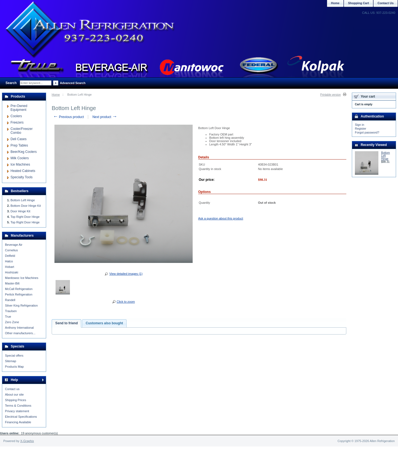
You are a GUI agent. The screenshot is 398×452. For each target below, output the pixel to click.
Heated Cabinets (23, 171)
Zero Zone (12, 322)
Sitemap (10, 361)
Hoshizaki (11, 272)
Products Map (14, 366)
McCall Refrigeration (19, 289)
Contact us (12, 389)
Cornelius (11, 250)
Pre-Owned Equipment (19, 108)
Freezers (17, 122)
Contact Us (386, 3)
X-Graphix (27, 441)
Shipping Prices (15, 400)
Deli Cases (19, 139)
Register (360, 128)
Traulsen (11, 311)
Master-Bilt (12, 283)
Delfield (10, 255)
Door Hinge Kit (20, 211)
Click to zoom (126, 301)
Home (56, 94)
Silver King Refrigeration (21, 305)
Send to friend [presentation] (66, 323)
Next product (104, 117)
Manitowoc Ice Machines (21, 277)
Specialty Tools (22, 177)
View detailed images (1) (125, 273)
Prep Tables (19, 145)
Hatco (9, 261)
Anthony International (19, 327)
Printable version (330, 94)
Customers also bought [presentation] (104, 323)
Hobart (9, 266)
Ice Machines (20, 164)
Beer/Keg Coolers (24, 152)
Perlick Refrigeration (18, 294)
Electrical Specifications (21, 416)
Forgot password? (367, 132)
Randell (10, 300)
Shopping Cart (358, 3)
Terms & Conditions (18, 405)
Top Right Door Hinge (25, 216)
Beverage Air (13, 244)
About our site (14, 394)
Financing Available (18, 422)
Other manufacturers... (20, 333)
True (8, 316)
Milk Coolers (20, 158)
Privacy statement (17, 411)
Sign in (359, 124)
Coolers (16, 116)
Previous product (68, 117)
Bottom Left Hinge (23, 200)
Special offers (14, 355)
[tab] (66, 323)
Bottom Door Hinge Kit (26, 205)
